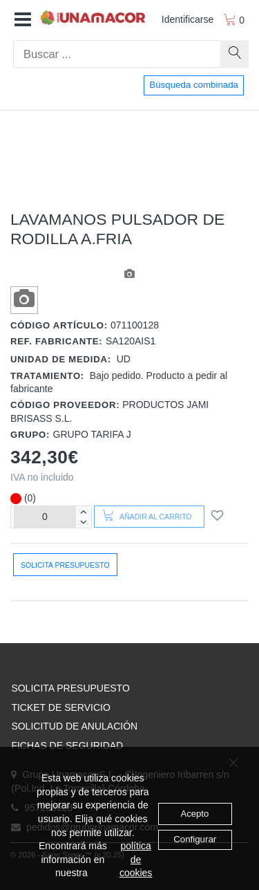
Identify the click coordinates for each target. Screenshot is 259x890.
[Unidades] (45, 517)
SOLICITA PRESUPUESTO (70, 688)
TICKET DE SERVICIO (60, 707)
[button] (23, 20)
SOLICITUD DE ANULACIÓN (74, 726)
